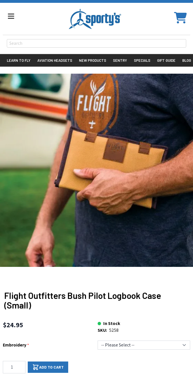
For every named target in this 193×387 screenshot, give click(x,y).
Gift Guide (166, 60)
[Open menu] (11, 16)
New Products (92, 60)
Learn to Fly (19, 60)
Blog (186, 60)
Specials (142, 60)
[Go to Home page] (95, 18)
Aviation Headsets (54, 60)
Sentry (120, 60)
